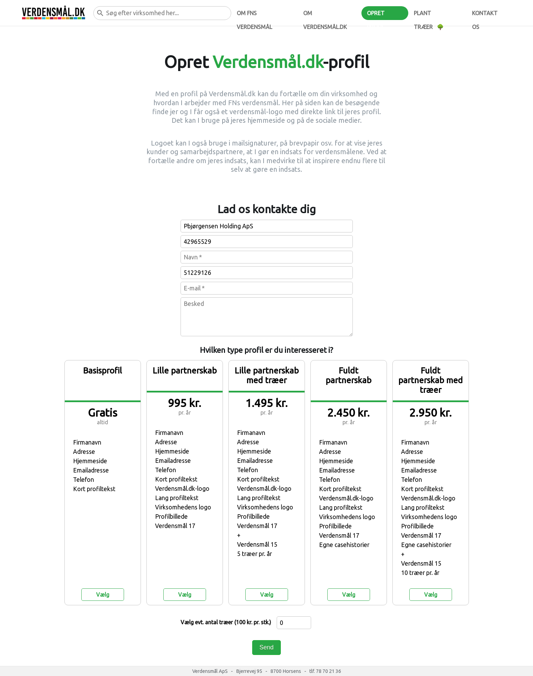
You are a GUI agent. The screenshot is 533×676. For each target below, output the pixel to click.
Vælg (102, 595)
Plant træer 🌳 (429, 15)
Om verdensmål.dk (325, 15)
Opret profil (376, 15)
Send (266, 647)
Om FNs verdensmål (254, 15)
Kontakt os (485, 15)
